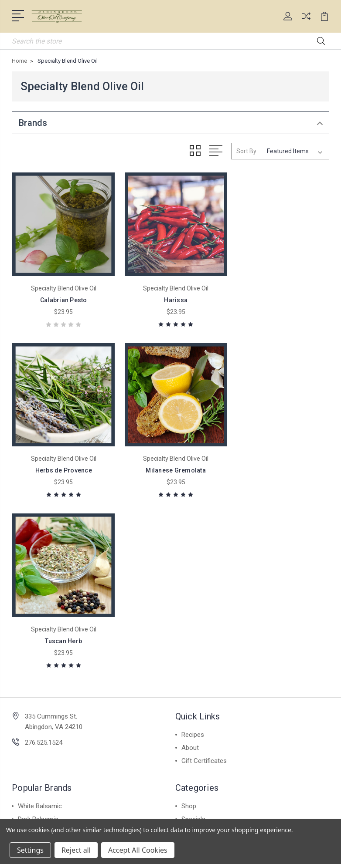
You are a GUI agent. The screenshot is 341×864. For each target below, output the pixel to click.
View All (30, 707)
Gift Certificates (204, 583)
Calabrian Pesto (61, 296)
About (190, 570)
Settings (30, 850)
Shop (188, 628)
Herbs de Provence (279, 296)
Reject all (76, 850)
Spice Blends (36, 654)
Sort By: (247, 151)
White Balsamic (40, 628)
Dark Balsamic (38, 641)
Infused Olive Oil (41, 681)
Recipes (192, 557)
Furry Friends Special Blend (219, 654)
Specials (193, 641)
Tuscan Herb (170, 463)
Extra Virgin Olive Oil (46, 694)
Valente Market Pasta (48, 668)
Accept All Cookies (137, 850)
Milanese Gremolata (62, 463)
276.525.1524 (43, 565)
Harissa (170, 296)
